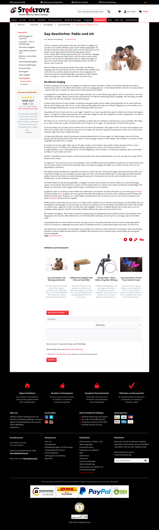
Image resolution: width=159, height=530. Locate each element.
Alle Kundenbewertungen (28, 108)
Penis (60, 194)
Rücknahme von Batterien (89, 450)
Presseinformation (87, 447)
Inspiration (22, 32)
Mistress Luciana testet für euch (27, 57)
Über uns (48, 441)
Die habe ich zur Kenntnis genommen (72, 354)
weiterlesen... (15, 427)
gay (79, 54)
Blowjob (138, 191)
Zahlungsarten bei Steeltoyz (55, 456)
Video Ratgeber (24, 75)
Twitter (51, 417)
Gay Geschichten (25, 81)
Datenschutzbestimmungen (61, 354)
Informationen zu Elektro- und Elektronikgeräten (91, 442)
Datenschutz (84, 456)
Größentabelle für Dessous (55, 450)
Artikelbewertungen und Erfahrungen (59, 447)
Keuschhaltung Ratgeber (28, 61)
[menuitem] (94, 12)
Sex (73, 105)
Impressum (84, 458)
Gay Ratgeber (24, 78)
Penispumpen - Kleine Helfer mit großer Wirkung (106, 279)
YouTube (46, 422)
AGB (81, 453)
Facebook (46, 417)
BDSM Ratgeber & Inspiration (25, 37)
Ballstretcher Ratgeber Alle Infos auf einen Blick (81, 279)
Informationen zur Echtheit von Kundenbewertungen (91, 468)
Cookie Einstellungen (87, 461)
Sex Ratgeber (24, 71)
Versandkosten (50, 444)
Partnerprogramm (52, 453)
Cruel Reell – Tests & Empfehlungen (26, 43)
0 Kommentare (70, 39)
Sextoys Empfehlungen (27, 65)
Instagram (51, 422)
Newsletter (49, 458)
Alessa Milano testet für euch (28, 51)
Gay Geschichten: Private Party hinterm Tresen (131, 279)
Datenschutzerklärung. (74, 349)
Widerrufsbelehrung (87, 464)
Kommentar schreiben (57, 312)
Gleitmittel (53, 198)
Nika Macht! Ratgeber (27, 47)
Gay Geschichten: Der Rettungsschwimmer (57, 279)
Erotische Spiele (25, 68)
